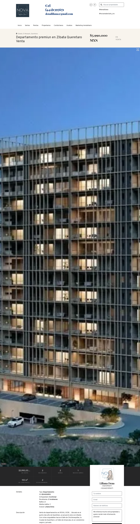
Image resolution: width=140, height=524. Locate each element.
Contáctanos (58, 25)
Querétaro (34, 34)
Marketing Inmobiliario (84, 25)
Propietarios (46, 25)
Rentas (35, 25)
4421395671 (107, 486)
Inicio (20, 25)
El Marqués (26, 34)
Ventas (27, 25)
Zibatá (20, 34)
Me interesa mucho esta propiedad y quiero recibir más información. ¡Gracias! (107, 515)
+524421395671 (107, 488)
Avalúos (69, 25)
